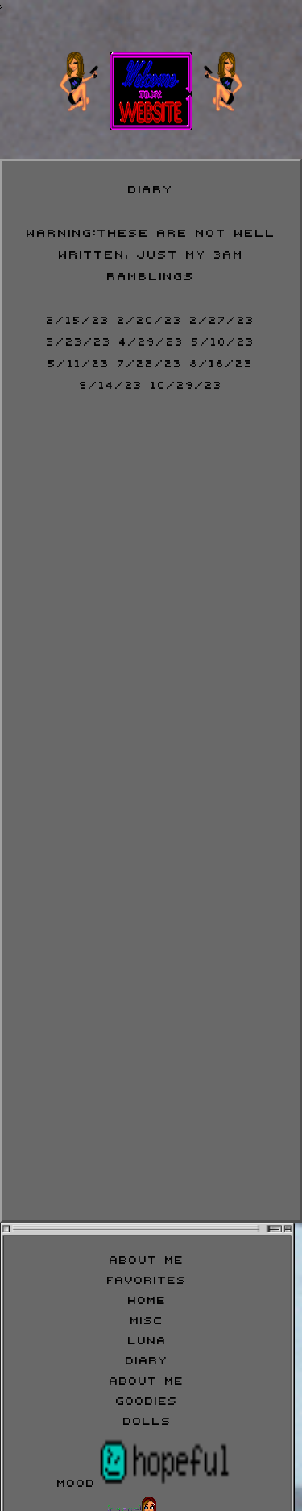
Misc (146, 1319)
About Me (147, 1258)
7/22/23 (150, 361)
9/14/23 (111, 383)
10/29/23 (187, 383)
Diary (147, 1359)
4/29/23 (151, 340)
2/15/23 (78, 318)
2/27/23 (222, 318)
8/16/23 (222, 361)
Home (147, 1299)
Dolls (147, 1419)
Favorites (147, 1278)
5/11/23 (79, 361)
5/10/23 (223, 340)
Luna (147, 1339)
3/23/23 (79, 340)
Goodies (147, 1399)
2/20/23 (150, 318)
